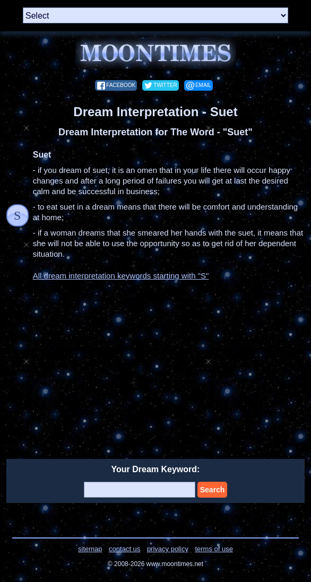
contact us (124, 549)
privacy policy (167, 549)
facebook (120, 85)
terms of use (214, 549)
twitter (165, 85)
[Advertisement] (155, 363)
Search (212, 489)
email (203, 85)
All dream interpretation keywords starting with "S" (121, 275)
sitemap (90, 549)
